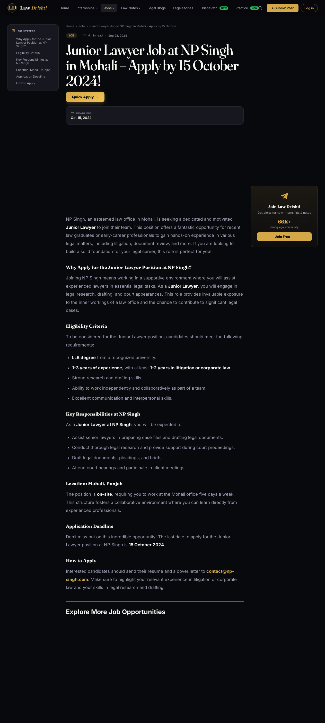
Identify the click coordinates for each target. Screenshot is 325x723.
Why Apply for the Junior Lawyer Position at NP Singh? (33, 42)
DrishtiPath (214, 8)
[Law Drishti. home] (27, 8)
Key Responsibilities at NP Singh (32, 61)
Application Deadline (30, 76)
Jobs (109, 8)
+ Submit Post (282, 8)
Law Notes (130, 8)
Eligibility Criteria (28, 53)
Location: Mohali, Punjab (33, 70)
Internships (86, 8)
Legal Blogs (156, 8)
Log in (309, 8)
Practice (247, 8)
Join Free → (284, 237)
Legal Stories (183, 8)
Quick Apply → (85, 97)
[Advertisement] (155, 174)
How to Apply (25, 83)
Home (64, 8)
